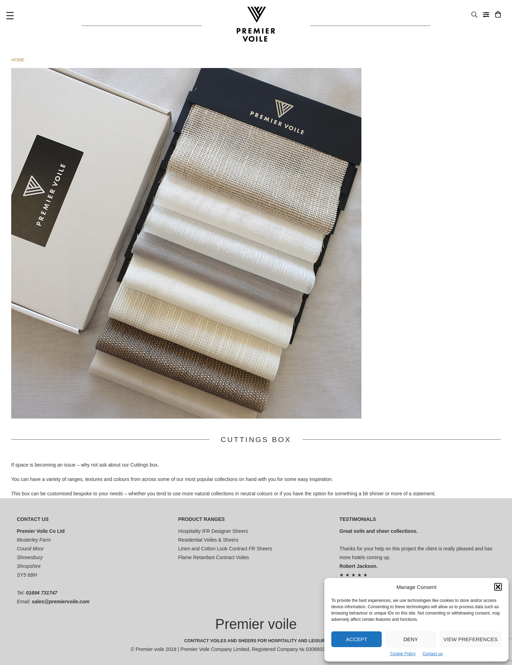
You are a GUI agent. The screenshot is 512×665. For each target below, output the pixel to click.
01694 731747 (41, 593)
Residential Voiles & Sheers (208, 540)
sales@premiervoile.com (61, 601)
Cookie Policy (403, 653)
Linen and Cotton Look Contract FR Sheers (225, 548)
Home (18, 59)
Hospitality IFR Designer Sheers (213, 531)
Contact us (433, 653)
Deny (410, 639)
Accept (356, 639)
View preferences (470, 639)
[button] (497, 586)
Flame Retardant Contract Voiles (213, 557)
